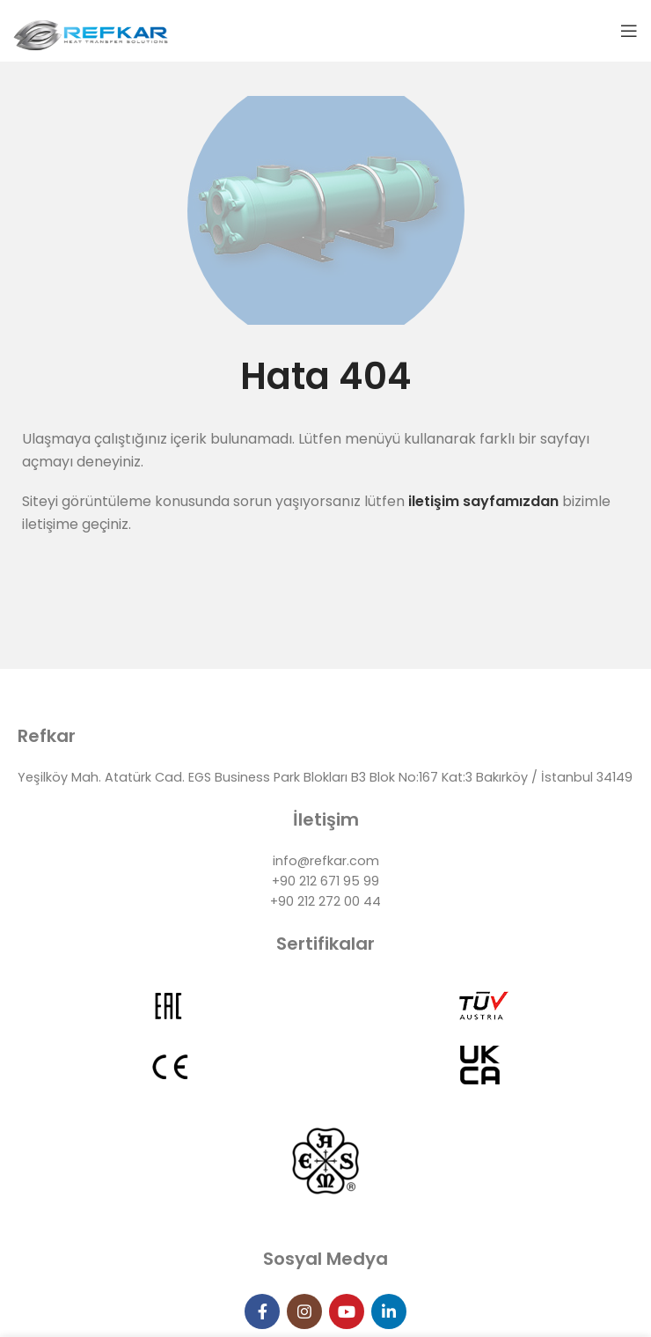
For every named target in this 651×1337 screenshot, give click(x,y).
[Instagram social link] (304, 1311)
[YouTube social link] (346, 1311)
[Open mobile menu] (629, 30)
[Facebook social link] (262, 1311)
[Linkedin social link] (388, 1311)
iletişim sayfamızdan (482, 501)
